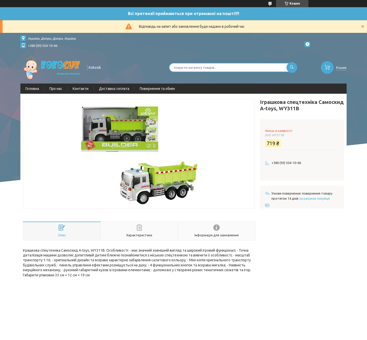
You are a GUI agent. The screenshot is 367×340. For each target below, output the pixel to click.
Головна (32, 88)
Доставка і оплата (114, 88)
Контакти (80, 88)
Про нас (55, 88)
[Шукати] (291, 67)
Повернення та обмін (157, 88)
